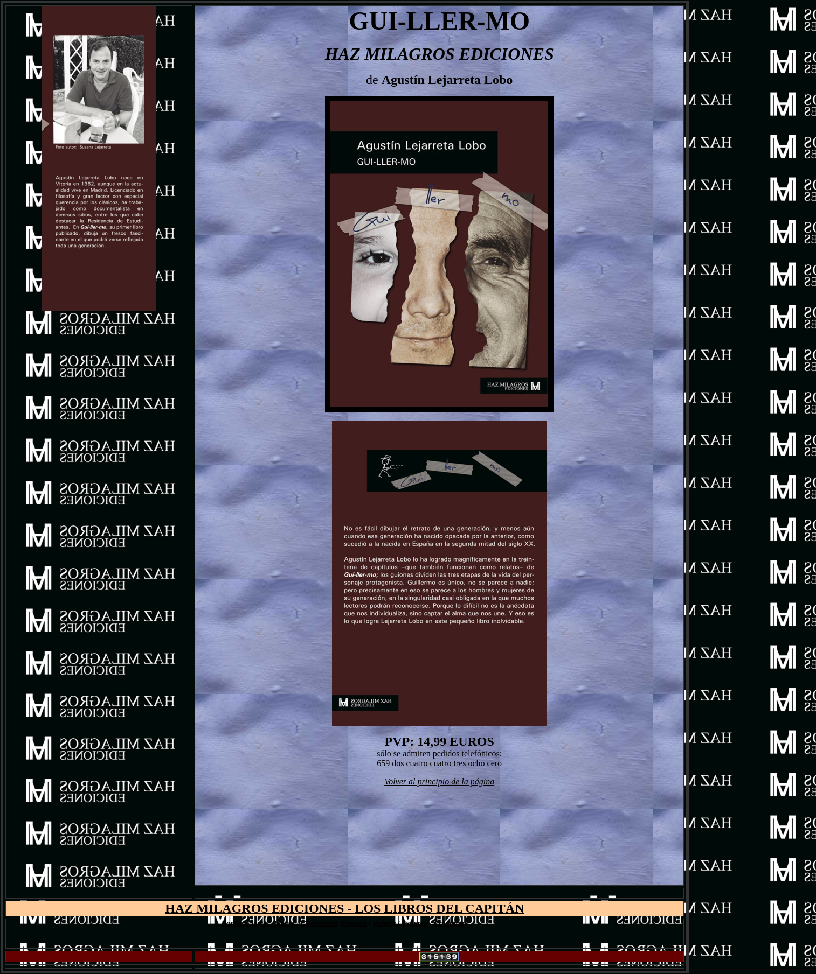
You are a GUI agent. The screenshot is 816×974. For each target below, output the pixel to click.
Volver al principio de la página (439, 781)
